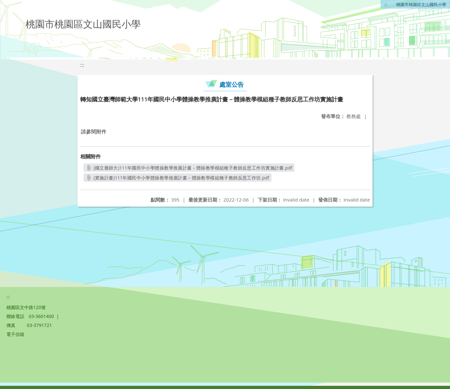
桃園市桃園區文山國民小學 (421, 4)
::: (386, 4)
